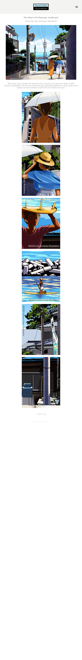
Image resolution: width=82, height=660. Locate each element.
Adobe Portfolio (45, 422)
